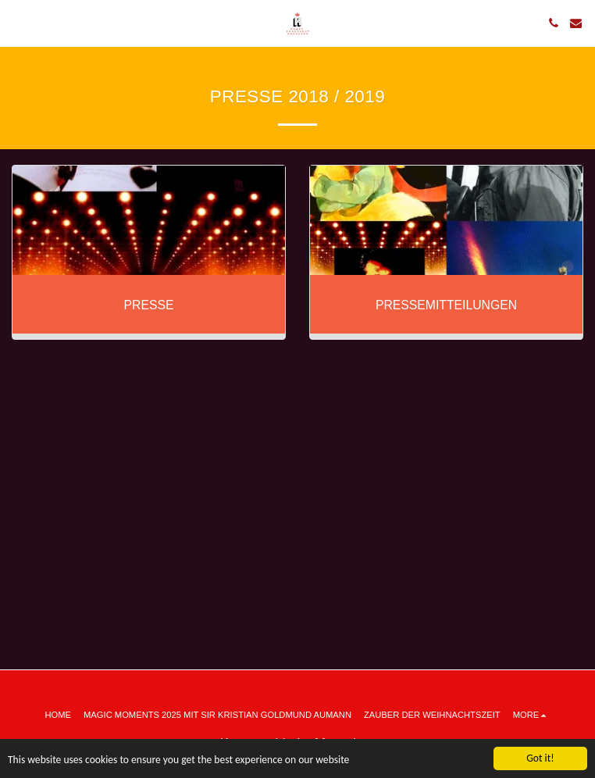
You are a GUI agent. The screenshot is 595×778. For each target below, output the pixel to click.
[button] (17, 23)
